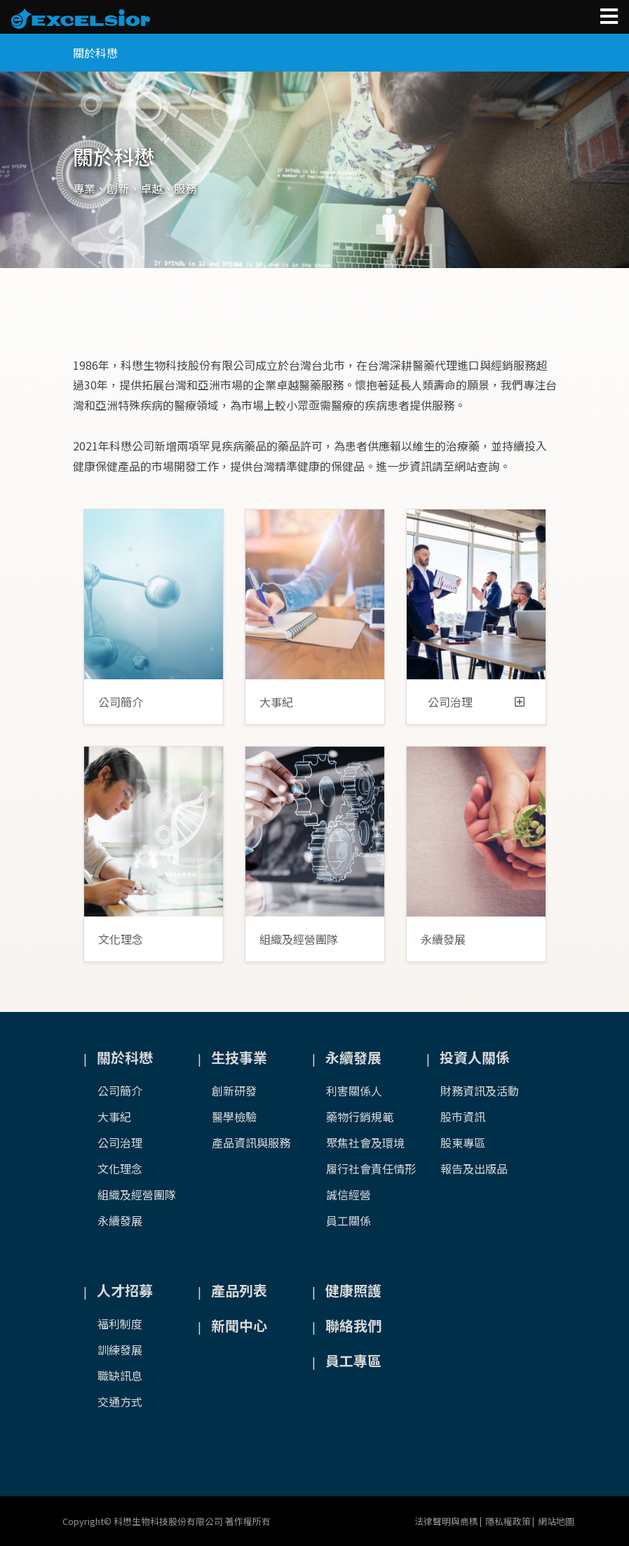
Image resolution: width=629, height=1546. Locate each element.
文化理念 (120, 939)
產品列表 (239, 1290)
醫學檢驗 (234, 1116)
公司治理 (476, 701)
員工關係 (348, 1220)
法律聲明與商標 (446, 1521)
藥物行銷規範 (359, 1116)
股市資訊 (462, 1116)
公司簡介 (120, 701)
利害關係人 (354, 1090)
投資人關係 (475, 1057)
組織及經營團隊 (298, 939)
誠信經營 (348, 1194)
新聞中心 (239, 1325)
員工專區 (353, 1360)
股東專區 (462, 1142)
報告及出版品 (474, 1168)
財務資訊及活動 (479, 1090)
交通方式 (119, 1401)
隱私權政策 (508, 1521)
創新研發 (234, 1090)
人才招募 (125, 1290)
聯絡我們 (353, 1325)
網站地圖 (556, 1521)
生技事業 (239, 1057)
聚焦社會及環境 (365, 1142)
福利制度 (119, 1323)
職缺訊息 (119, 1375)
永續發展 (443, 939)
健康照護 (353, 1290)
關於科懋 (125, 1057)
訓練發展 (119, 1349)
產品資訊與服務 (251, 1142)
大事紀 (276, 701)
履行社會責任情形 (371, 1168)
